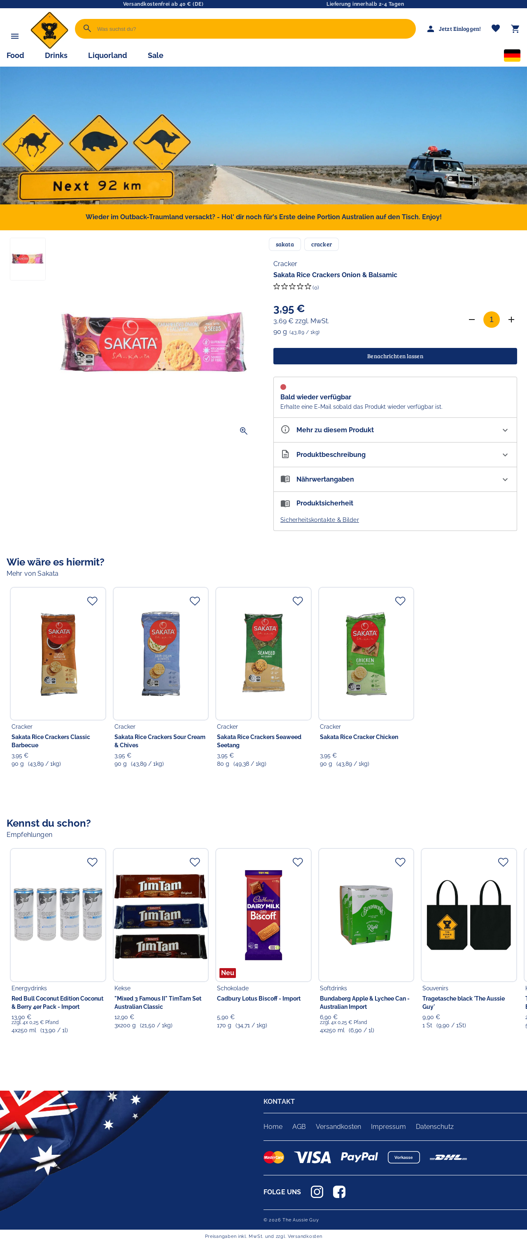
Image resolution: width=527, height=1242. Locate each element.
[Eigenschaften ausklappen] (395, 430)
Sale (155, 55)
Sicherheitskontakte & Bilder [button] (319, 520)
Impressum (388, 1127)
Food (15, 55)
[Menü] (15, 36)
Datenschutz (435, 1127)
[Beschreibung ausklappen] (395, 455)
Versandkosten (338, 1127)
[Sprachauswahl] (512, 57)
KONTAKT (279, 1101)
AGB (299, 1127)
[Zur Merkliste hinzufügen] (92, 601)
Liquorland (107, 55)
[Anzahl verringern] (472, 319)
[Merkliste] (496, 29)
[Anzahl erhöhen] (511, 319)
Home (273, 1127)
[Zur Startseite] (49, 47)
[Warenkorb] (515, 29)
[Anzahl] (491, 319)
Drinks (56, 55)
